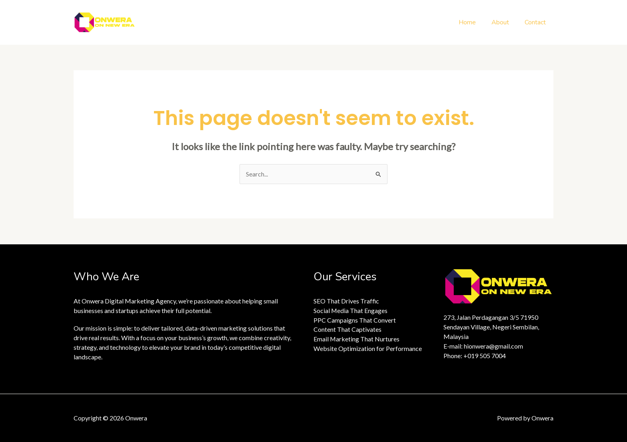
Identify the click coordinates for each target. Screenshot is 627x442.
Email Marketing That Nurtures (357, 339)
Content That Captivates (347, 329)
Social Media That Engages (351, 310)
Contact (536, 22)
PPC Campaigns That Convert (355, 320)
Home (474, 22)
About (504, 22)
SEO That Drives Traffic (346, 301)
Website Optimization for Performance (368, 349)
